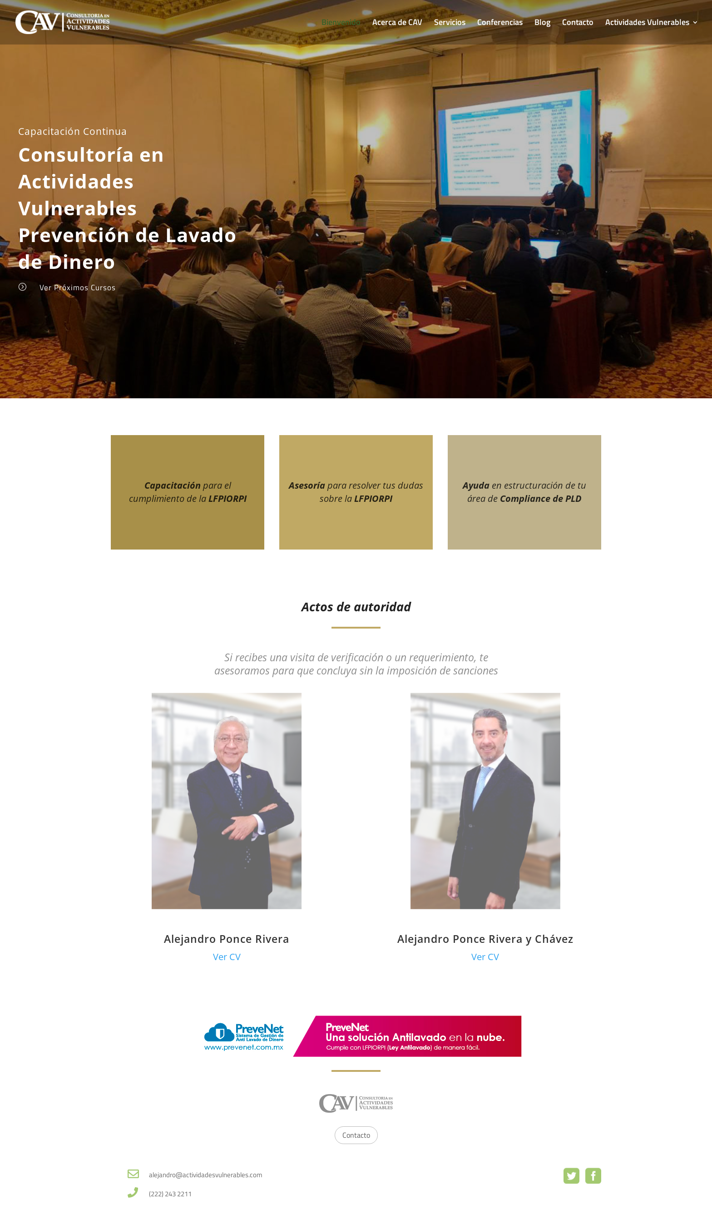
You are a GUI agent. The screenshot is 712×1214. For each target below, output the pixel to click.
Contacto (577, 23)
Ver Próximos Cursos (78, 287)
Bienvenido (341, 23)
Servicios (449, 23)
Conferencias (500, 23)
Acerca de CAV (397, 23)
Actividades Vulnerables (647, 23)
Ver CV (227, 957)
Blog (542, 23)
